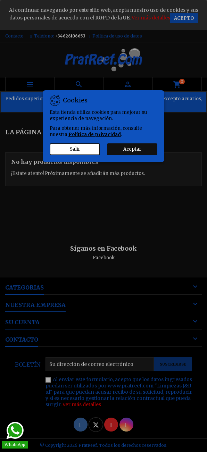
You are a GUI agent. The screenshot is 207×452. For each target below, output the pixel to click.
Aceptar (132, 149)
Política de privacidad (94, 134)
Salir (75, 149)
